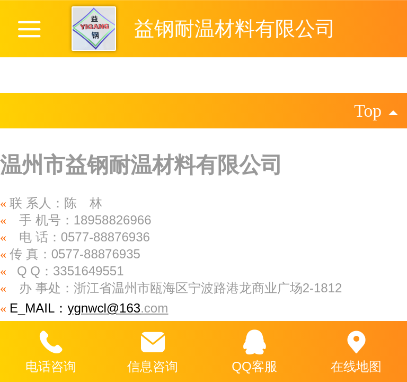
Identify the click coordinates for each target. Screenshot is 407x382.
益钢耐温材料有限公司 (234, 28)
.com (154, 308)
